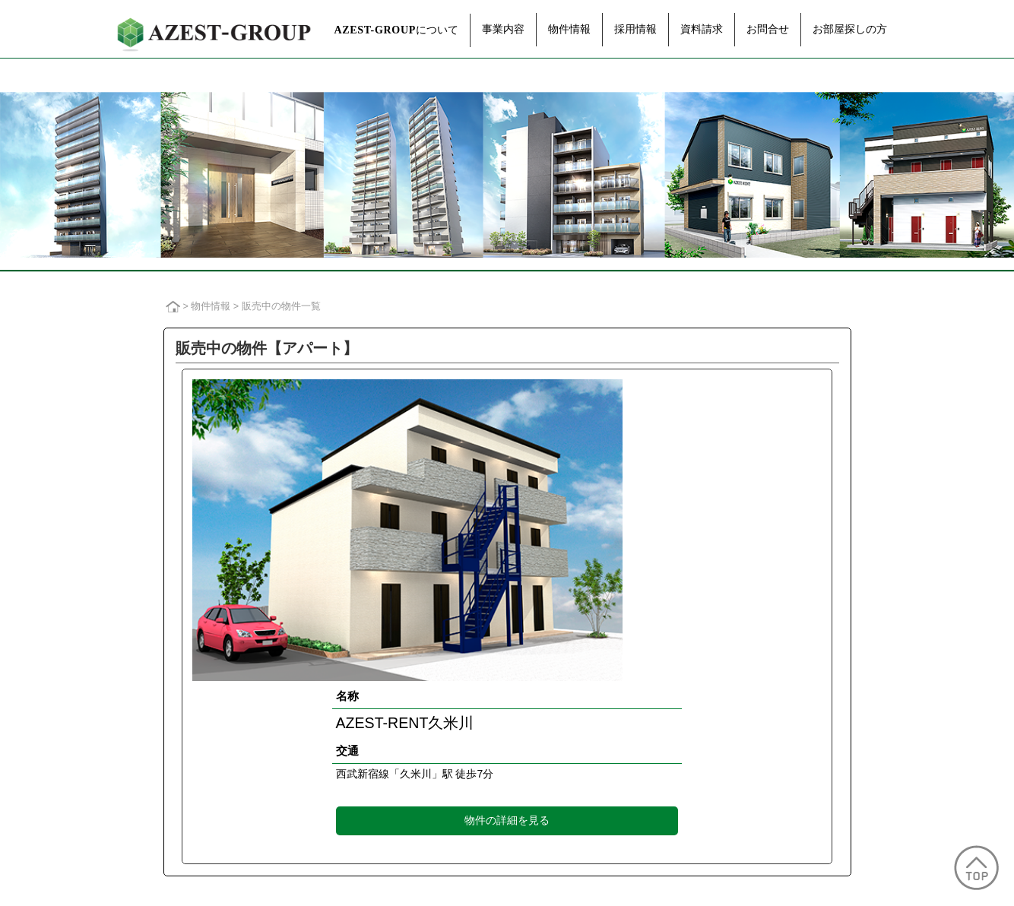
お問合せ (767, 29)
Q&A (590, 704)
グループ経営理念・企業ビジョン (226, 688)
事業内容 (503, 29)
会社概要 (172, 704)
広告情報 (172, 797)
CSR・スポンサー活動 (202, 781)
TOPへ (764, 781)
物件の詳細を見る (622, 529)
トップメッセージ (191, 672)
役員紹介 (172, 719)
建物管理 (357, 719)
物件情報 (569, 29)
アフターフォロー (377, 735)
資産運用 (357, 688)
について (396, 30)
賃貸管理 (357, 704)
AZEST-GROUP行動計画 (571, 873)
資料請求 (701, 29)
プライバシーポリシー (368, 873)
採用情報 (635, 29)
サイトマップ (665, 873)
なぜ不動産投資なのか (615, 655)
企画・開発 (362, 672)
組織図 (167, 735)
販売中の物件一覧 (493, 693)
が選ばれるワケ (652, 688)
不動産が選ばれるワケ (629, 672)
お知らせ (768, 705)
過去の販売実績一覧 (498, 709)
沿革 (162, 766)
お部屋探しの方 (850, 29)
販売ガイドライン (467, 873)
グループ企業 (181, 750)
